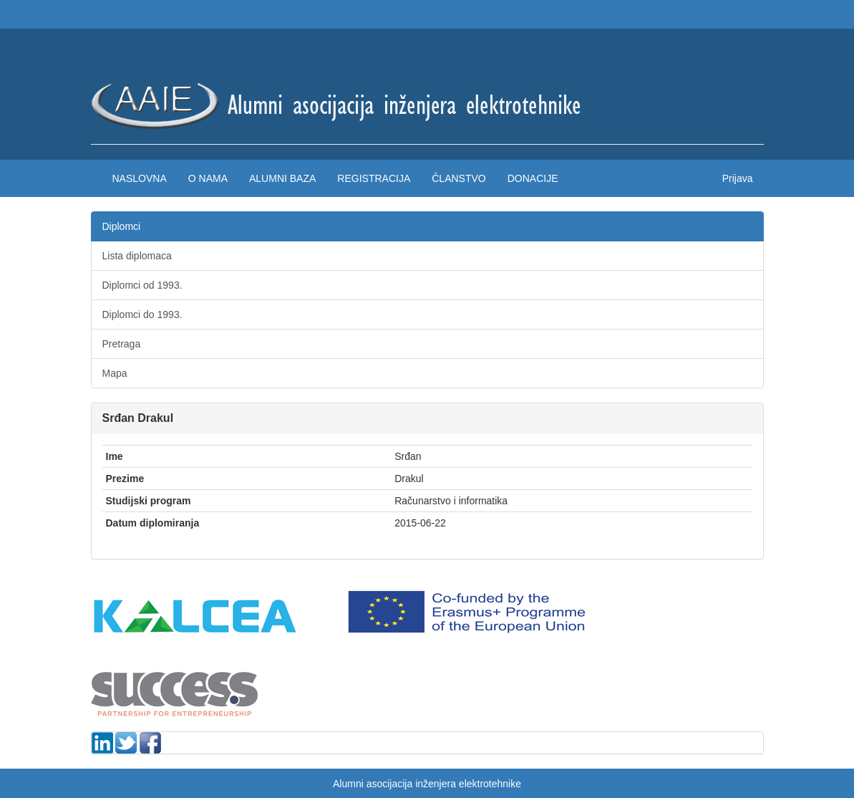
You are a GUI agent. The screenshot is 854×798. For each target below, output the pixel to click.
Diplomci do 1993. (142, 314)
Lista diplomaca (137, 255)
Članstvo (458, 178)
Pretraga (121, 344)
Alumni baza (282, 178)
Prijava (737, 178)
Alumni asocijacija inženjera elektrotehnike (427, 783)
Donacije (533, 178)
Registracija (373, 178)
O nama (208, 178)
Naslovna (139, 178)
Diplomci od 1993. (142, 285)
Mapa (114, 373)
